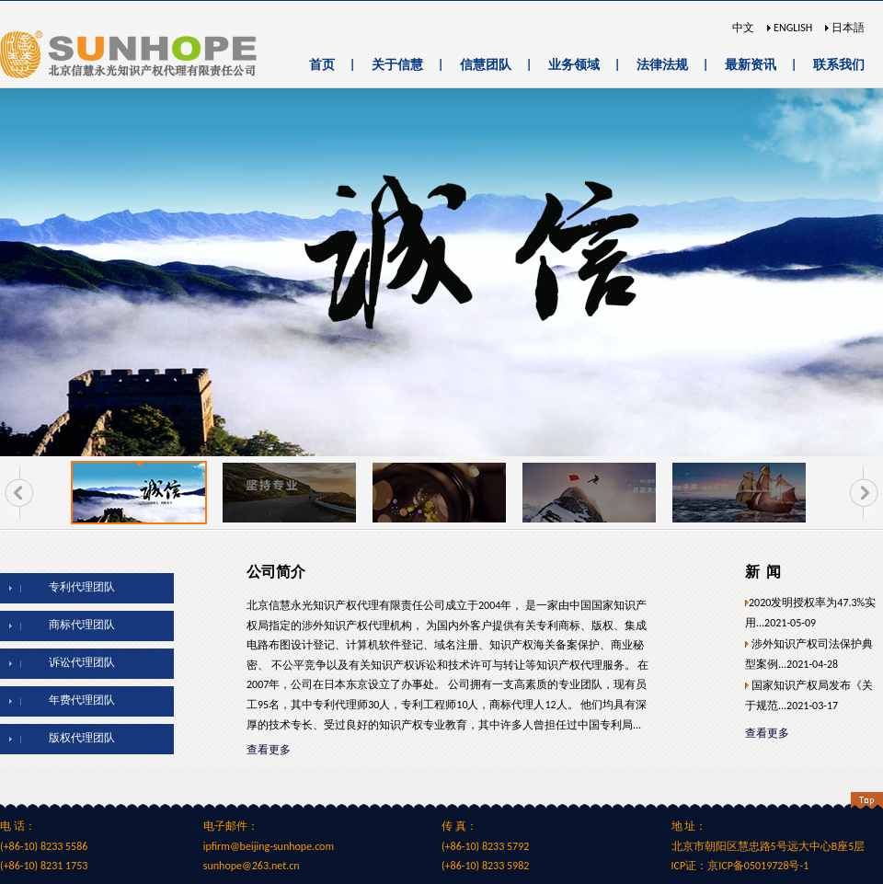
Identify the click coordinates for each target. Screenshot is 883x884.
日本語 (847, 27)
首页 (322, 65)
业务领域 (574, 65)
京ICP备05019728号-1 (757, 865)
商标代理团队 (74, 624)
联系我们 (839, 65)
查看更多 (269, 749)
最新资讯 (750, 65)
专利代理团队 (74, 586)
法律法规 (662, 65)
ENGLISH (791, 27)
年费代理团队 (74, 700)
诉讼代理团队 (74, 662)
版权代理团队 (74, 737)
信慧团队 (485, 65)
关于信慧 (397, 65)
